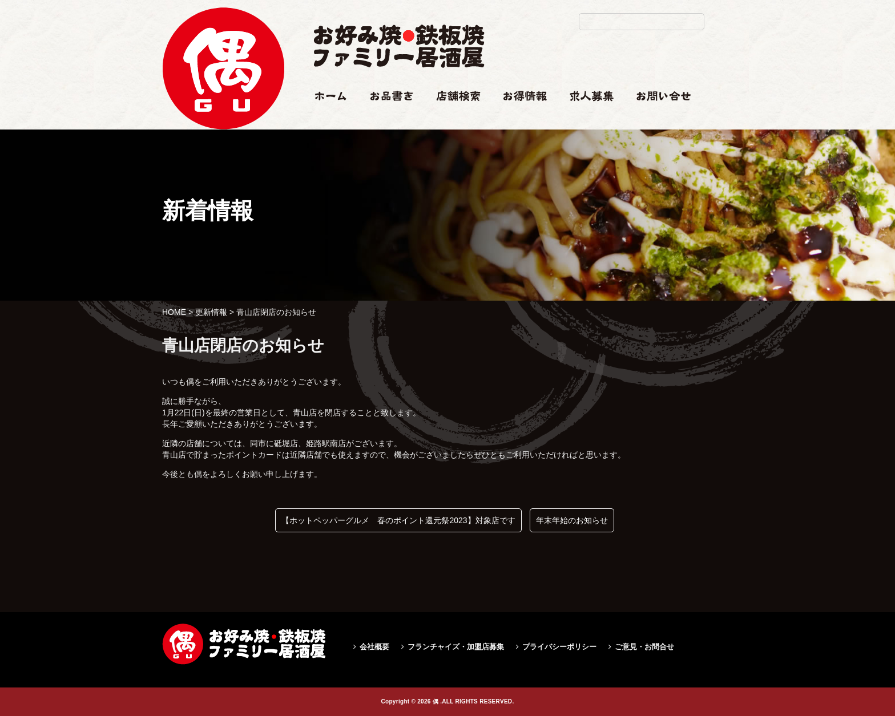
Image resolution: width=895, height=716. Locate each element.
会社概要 (374, 646)
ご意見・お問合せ (644, 646)
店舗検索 (452, 118)
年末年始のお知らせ (572, 520)
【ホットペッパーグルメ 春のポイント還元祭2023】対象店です (398, 520)
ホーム (325, 118)
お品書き (386, 118)
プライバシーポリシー (559, 646)
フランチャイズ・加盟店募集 (456, 646)
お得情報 (519, 118)
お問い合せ (656, 118)
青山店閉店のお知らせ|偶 (223, 152)
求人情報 (586, 118)
